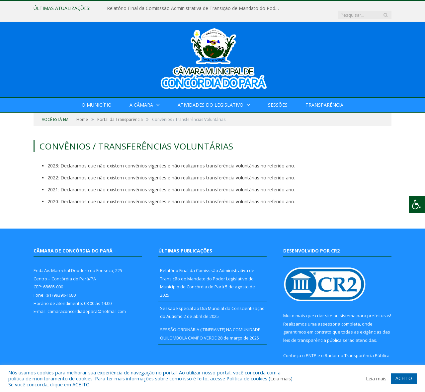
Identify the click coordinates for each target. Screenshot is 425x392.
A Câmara (141, 98)
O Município (97, 98)
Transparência (324, 98)
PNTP (311, 349)
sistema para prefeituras (365, 309)
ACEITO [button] (403, 378)
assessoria (329, 317)
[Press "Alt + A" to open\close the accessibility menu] (417, 204)
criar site (323, 309)
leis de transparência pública (312, 334)
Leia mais (280, 378)
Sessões (278, 98)
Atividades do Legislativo (210, 98)
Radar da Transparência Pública (357, 349)
